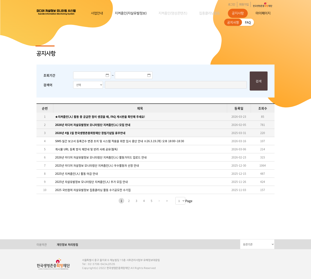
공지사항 (238, 13)
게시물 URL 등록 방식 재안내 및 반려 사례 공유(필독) (86, 149)
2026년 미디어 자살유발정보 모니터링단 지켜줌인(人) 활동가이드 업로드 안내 (101, 157)
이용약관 (41, 244)
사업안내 (97, 13)
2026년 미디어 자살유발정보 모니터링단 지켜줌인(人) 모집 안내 (92, 125)
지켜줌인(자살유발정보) (131, 13)
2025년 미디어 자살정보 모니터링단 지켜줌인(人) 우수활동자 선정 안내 (97, 165)
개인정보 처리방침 (67, 244)
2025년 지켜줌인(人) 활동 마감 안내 (76, 174)
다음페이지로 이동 (159, 201)
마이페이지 (263, 13)
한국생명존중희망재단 (56, 12)
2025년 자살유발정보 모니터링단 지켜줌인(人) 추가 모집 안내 (91, 182)
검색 (259, 81)
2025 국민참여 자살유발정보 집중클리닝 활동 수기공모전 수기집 (93, 190)
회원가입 (244, 4)
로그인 (231, 4)
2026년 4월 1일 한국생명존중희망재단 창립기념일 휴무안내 (90, 133)
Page (188, 200)
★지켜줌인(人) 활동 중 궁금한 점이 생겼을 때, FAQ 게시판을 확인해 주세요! (100, 117)
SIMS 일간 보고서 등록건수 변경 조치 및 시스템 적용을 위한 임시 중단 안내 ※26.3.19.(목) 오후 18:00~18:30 (119, 141)
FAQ (248, 22)
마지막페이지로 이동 (166, 201)
